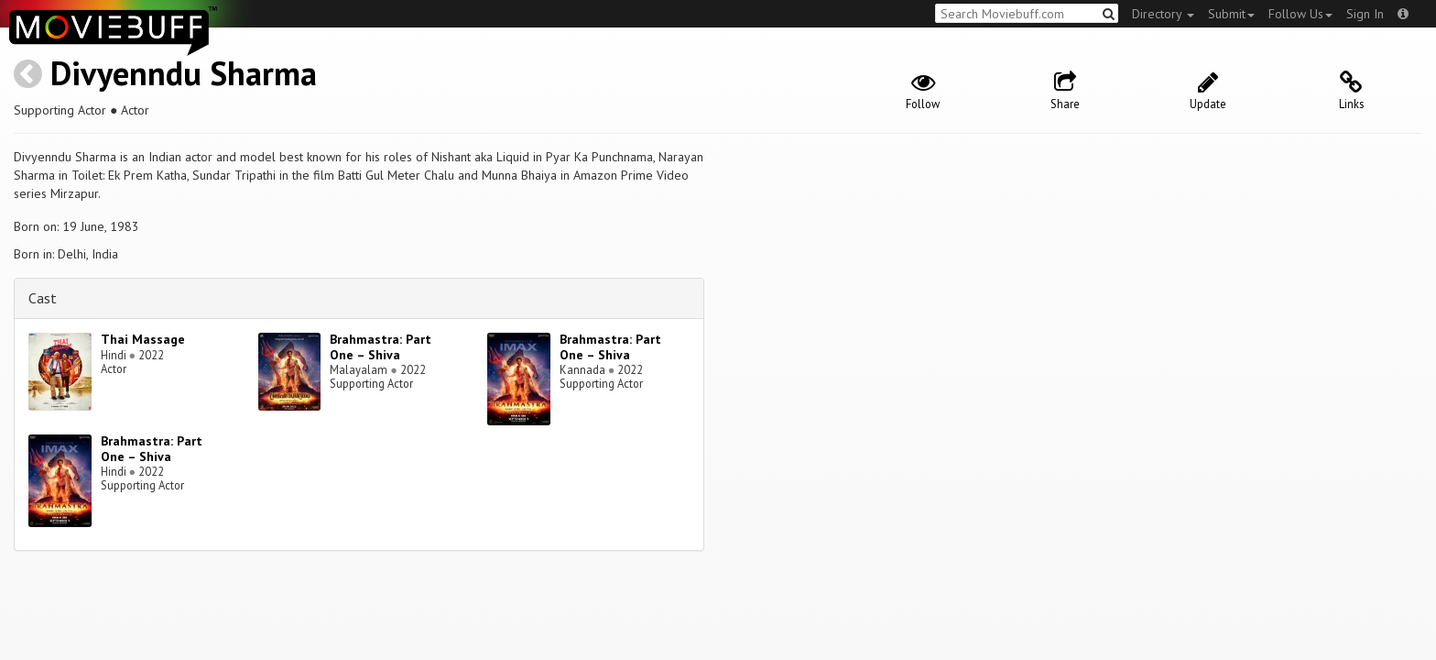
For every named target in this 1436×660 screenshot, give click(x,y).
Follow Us (1300, 14)
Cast (42, 298)
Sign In (1365, 14)
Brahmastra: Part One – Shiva (380, 347)
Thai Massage (143, 339)
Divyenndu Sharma (183, 72)
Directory (1163, 14)
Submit (1231, 14)
